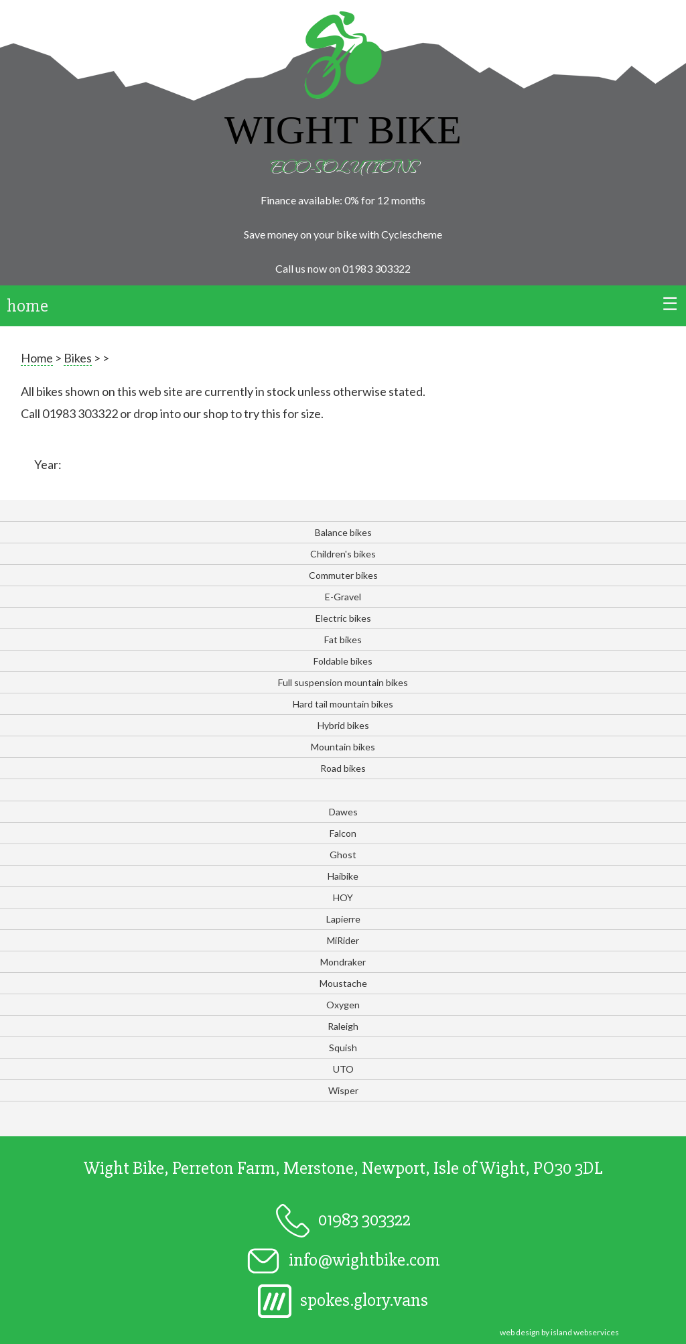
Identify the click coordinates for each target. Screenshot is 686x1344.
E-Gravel (343, 596)
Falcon (343, 833)
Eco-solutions (343, 164)
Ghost (343, 854)
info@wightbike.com (343, 1260)
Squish (343, 1047)
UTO (343, 1069)
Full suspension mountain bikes (343, 682)
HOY (343, 897)
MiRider (343, 940)
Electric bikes (343, 618)
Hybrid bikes (343, 725)
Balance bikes (343, 532)
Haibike (343, 876)
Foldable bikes (343, 661)
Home (37, 357)
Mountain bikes (343, 746)
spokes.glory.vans (343, 1300)
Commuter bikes (343, 575)
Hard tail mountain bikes (343, 704)
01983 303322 (376, 268)
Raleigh (343, 1026)
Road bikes (343, 768)
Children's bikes (343, 553)
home (27, 306)
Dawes (343, 811)
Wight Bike (343, 130)
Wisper (343, 1090)
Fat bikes (343, 639)
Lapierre (343, 919)
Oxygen (343, 1004)
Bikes (78, 357)
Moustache (343, 983)
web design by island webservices (559, 1332)
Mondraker (343, 961)
